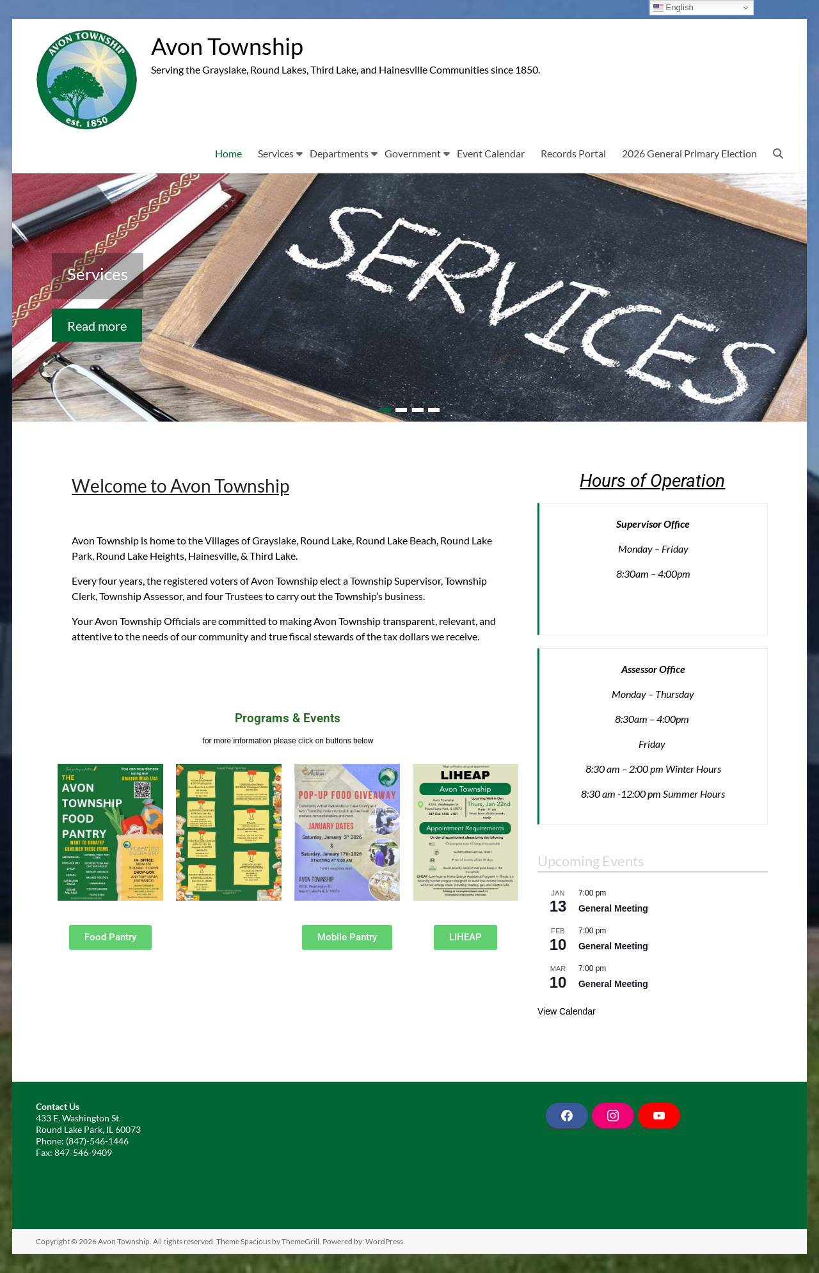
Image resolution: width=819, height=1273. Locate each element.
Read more (97, 325)
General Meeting (613, 908)
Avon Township (227, 47)
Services (276, 153)
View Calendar (566, 1011)
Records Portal (573, 153)
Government (413, 153)
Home (228, 153)
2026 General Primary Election (689, 153)
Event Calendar (491, 153)
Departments (339, 153)
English (673, 8)
